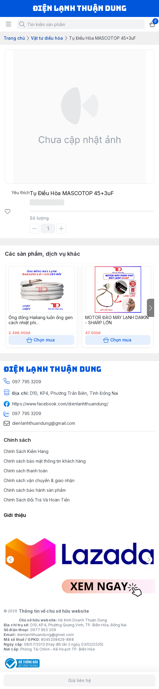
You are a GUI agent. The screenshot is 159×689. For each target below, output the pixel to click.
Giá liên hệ (79, 680)
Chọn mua (41, 340)
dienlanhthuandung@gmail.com (45, 634)
